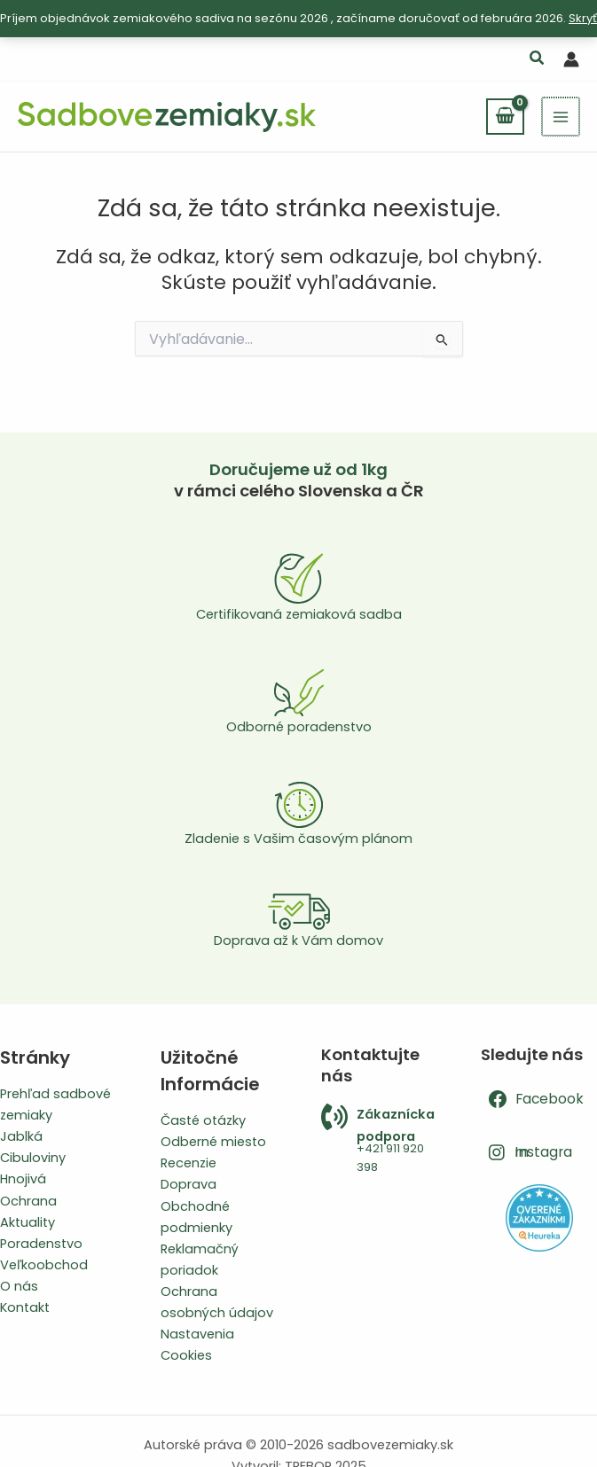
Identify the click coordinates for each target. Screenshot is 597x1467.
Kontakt (25, 1307)
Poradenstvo (41, 1243)
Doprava (188, 1184)
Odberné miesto (213, 1142)
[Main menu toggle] (561, 116)
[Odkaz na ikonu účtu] (571, 59)
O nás (19, 1286)
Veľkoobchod (44, 1265)
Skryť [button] (583, 18)
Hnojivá (23, 1179)
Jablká (21, 1136)
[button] (538, 60)
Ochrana (28, 1201)
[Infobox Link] (379, 1140)
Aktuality (27, 1222)
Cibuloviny (33, 1158)
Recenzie (188, 1163)
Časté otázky (203, 1120)
